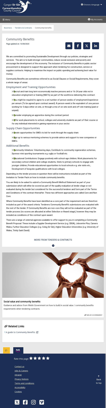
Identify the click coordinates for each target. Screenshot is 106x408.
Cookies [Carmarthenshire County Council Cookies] (18, 391)
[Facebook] (25, 402)
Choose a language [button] (91, 4)
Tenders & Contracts (23, 28)
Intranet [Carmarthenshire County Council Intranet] (18, 375)
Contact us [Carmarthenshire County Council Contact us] (19, 366)
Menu (6, 19)
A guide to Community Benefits (31, 332)
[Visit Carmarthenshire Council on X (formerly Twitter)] (17, 402)
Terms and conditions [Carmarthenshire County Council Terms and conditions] (24, 383)
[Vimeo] (42, 402)
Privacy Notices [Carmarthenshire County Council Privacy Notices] (22, 379)
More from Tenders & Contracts (53, 240)
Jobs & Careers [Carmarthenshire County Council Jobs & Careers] (21, 370)
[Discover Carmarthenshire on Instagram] (33, 402)
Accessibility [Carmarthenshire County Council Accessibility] (20, 387)
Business (8, 28)
